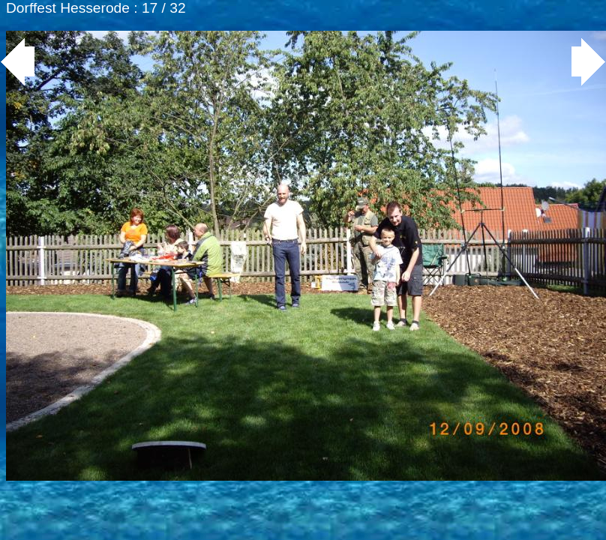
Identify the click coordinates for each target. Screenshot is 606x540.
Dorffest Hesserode (68, 8)
